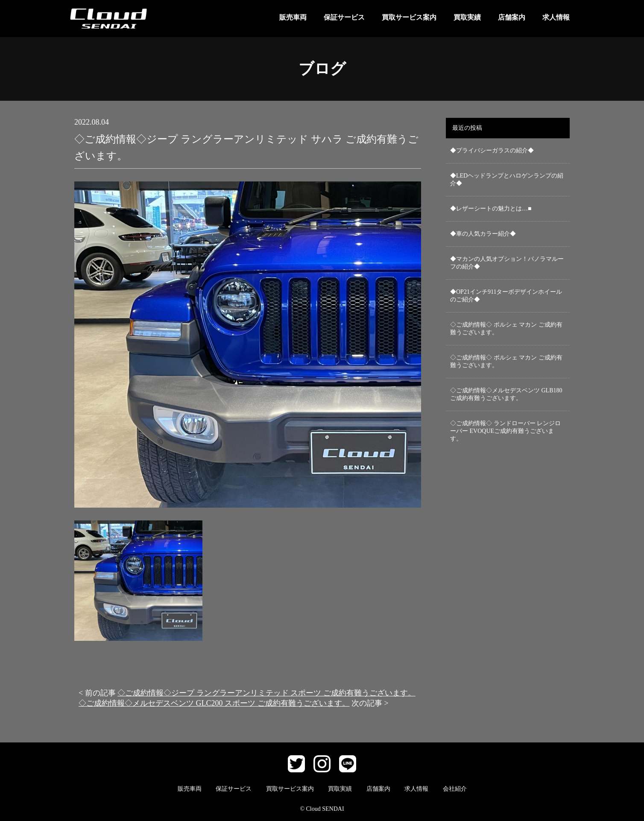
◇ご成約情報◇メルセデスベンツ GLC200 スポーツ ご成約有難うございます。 (214, 703)
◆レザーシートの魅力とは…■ (490, 208)
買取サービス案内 (409, 17)
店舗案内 (511, 17)
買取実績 (467, 17)
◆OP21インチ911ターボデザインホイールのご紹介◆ (506, 296)
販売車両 (293, 17)
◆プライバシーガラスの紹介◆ (492, 150)
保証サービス (344, 17)
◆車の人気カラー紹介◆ (483, 234)
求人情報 (556, 17)
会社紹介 (455, 789)
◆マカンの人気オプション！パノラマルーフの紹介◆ (507, 263)
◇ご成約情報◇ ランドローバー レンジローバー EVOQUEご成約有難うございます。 (505, 431)
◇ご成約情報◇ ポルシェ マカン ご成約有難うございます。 (506, 328)
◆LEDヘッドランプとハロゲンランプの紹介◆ (506, 179)
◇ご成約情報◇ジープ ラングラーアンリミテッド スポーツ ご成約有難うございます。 (266, 693)
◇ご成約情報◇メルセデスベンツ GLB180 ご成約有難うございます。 (506, 394)
